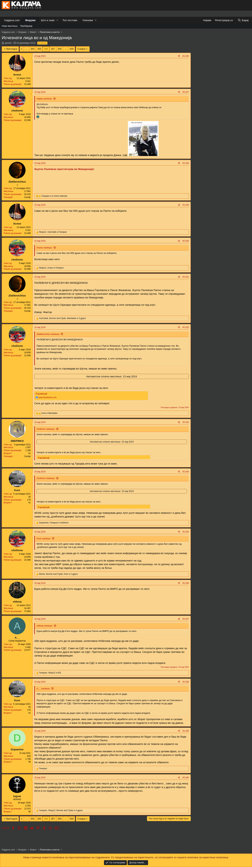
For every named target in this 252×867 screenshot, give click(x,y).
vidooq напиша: (45, 625)
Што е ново (48, 20)
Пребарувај (26, 26)
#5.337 (185, 619)
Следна (81, 49)
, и (53, 232)
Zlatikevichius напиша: (48, 334)
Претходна (11, 49)
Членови (87, 20)
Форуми (30, 20)
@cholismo (42, 104)
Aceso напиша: (44, 247)
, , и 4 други (61, 810)
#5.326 (185, 56)
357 (53, 49)
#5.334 (185, 471)
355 (39, 49)
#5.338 (185, 682)
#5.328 (185, 163)
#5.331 (185, 277)
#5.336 (185, 583)
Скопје (27, 197)
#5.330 (185, 241)
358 (60, 49)
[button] (57, 20)
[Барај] (243, 20)
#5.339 (185, 731)
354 (32, 49)
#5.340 (185, 777)
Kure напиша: (44, 538)
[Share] (179, 56)
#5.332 (185, 327)
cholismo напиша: (46, 429)
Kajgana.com (12, 20)
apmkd (8, 43)
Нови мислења (10, 26)
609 (72, 49)
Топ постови (69, 20)
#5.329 (185, 205)
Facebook (41, 393)
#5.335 (185, 532)
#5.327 (185, 92)
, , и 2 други (58, 574)
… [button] (26, 49)
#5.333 (185, 422)
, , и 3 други (62, 318)
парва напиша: (44, 98)
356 (46, 49)
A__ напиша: (43, 688)
